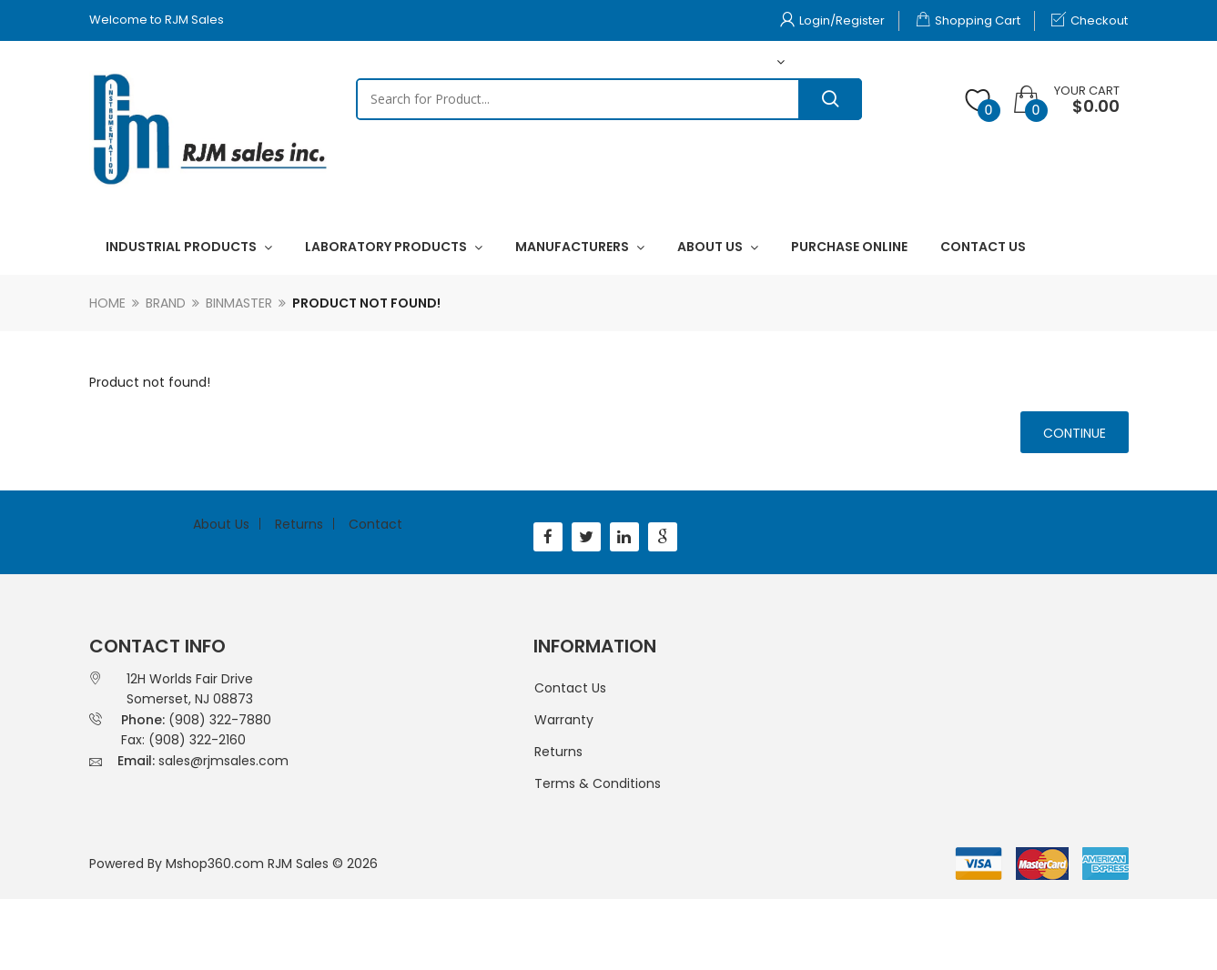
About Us (221, 524)
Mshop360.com (215, 863)
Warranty (563, 720)
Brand (166, 303)
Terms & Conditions (597, 783)
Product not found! (366, 303)
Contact (375, 524)
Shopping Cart (968, 20)
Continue (1074, 433)
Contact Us (570, 688)
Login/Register (832, 20)
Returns (299, 524)
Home (107, 303)
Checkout (1089, 20)
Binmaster (239, 303)
